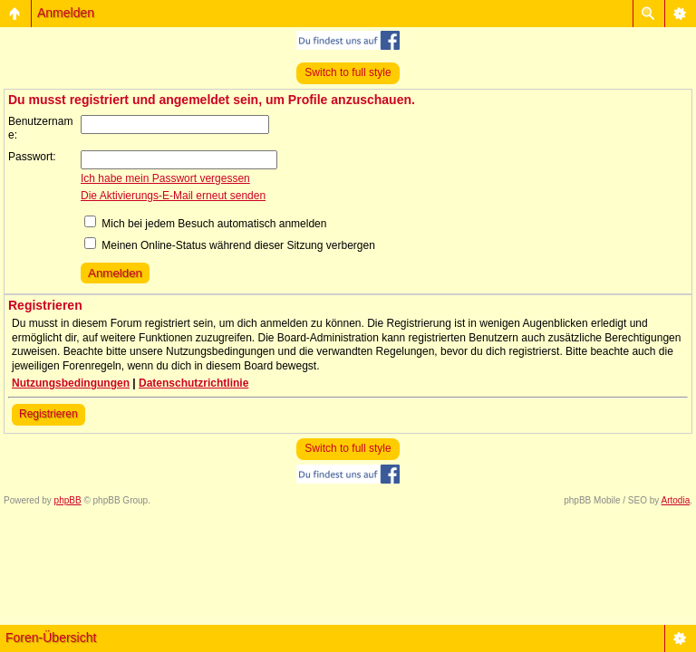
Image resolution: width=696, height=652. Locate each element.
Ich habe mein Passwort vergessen (165, 178)
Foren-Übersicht (50, 637)
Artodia (676, 500)
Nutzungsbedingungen (71, 383)
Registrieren (48, 414)
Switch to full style (347, 72)
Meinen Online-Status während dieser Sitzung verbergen (229, 245)
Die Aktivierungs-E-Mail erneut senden (173, 195)
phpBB (68, 500)
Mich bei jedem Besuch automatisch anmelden (205, 223)
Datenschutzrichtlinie (193, 383)
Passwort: (32, 156)
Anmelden (65, 12)
